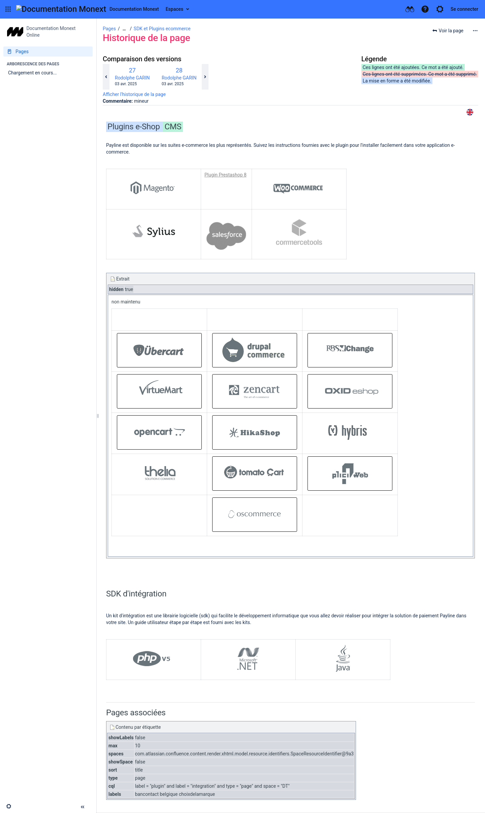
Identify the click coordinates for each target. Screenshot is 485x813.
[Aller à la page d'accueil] (87, 9)
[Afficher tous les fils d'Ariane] (124, 29)
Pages (109, 28)
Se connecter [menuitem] (464, 9)
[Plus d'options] (475, 31)
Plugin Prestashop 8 (225, 174)
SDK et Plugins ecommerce (162, 28)
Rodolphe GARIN (132, 77)
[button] (8, 9)
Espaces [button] (175, 9)
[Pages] (48, 51)
